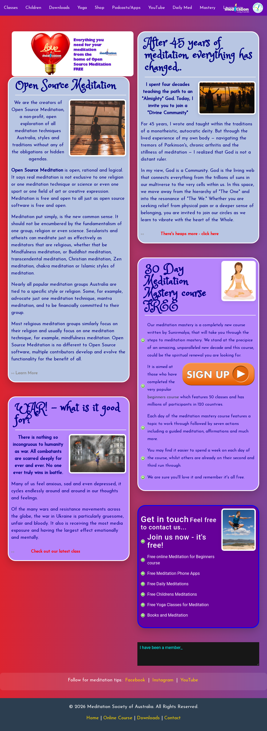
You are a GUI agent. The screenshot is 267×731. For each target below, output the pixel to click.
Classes (11, 8)
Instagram (162, 680)
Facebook (135, 680)
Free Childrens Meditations (172, 594)
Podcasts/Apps (126, 8)
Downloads (59, 8)
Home (92, 718)
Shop (99, 8)
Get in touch (165, 519)
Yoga (82, 8)
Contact (172, 718)
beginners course (163, 397)
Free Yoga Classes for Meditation (178, 604)
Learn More (26, 373)
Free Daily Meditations (168, 583)
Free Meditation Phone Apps (173, 573)
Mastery (207, 8)
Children (33, 8)
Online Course (117, 718)
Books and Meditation (167, 615)
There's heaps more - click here (190, 234)
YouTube (156, 8)
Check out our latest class (55, 551)
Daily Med (182, 8)
